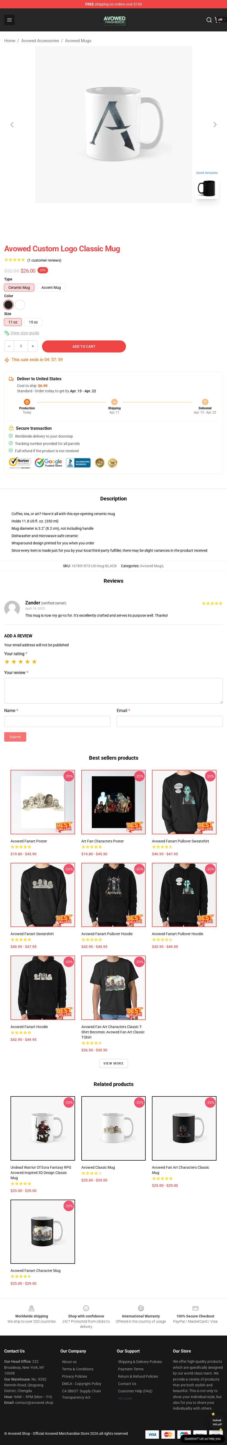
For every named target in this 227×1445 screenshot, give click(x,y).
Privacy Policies (74, 1376)
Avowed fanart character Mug (35, 1270)
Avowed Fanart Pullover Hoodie (177, 934)
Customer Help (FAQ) (135, 1391)
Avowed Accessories (40, 40)
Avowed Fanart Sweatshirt (32, 934)
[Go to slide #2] (127, 214)
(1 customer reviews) (44, 260)
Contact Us (127, 1384)
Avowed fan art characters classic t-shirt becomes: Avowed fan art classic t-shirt (113, 1032)
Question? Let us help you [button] (202, 1439)
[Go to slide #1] (100, 214)
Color (8, 296)
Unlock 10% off (217, 1422)
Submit (15, 737)
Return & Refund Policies (138, 1376)
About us (69, 1362)
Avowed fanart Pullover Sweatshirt (180, 841)
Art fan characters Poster (102, 841)
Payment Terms (131, 1369)
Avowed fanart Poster (28, 841)
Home (9, 40)
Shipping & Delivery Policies (140, 1362)
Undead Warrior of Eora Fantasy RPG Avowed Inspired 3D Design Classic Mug (40, 1172)
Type (8, 279)
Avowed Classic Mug (98, 1167)
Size (7, 314)
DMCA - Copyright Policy (81, 1384)
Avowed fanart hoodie (29, 1027)
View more (113, 1063)
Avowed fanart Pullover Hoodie (107, 934)
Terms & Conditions (77, 1369)
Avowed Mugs (78, 40)
